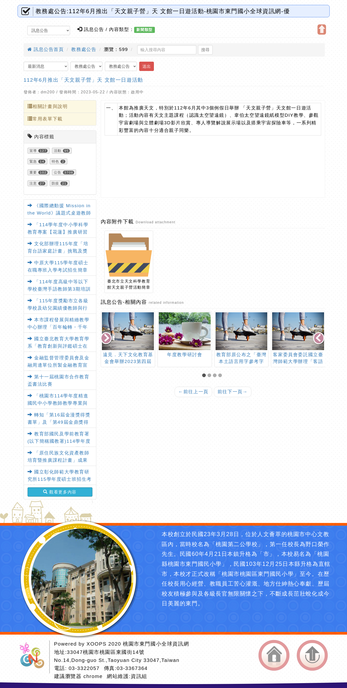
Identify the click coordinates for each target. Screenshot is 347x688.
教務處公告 (83, 49)
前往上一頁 (193, 391)
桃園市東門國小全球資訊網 (156, 644)
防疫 (55, 183)
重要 (33, 172)
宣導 (33, 151)
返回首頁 (273, 655)
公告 (57, 172)
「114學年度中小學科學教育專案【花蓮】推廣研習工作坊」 (58, 232)
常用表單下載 (45, 118)
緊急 (33, 161)
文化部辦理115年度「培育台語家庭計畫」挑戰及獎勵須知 (58, 251)
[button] (205, 376)
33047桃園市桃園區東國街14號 (105, 652)
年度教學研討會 (184, 354)
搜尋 (205, 49)
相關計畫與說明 (48, 106)
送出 (146, 66)
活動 (57, 151)
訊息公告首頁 (45, 49)
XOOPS (97, 644)
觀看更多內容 (60, 492)
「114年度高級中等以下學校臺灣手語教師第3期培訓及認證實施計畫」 (59, 289)
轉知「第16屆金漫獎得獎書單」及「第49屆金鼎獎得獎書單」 (59, 422)
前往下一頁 (233, 391)
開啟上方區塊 (321, 29)
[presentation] (107, 338)
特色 (55, 161)
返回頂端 (312, 655)
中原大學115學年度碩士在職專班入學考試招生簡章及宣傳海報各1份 (58, 270)
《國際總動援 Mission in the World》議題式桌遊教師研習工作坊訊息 (59, 213)
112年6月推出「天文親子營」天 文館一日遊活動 (83, 80)
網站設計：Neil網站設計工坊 (34, 656)
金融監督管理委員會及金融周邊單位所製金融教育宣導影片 (58, 365)
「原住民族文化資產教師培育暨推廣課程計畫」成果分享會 (58, 460)
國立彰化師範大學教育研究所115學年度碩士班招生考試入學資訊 (60, 479)
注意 (33, 183)
